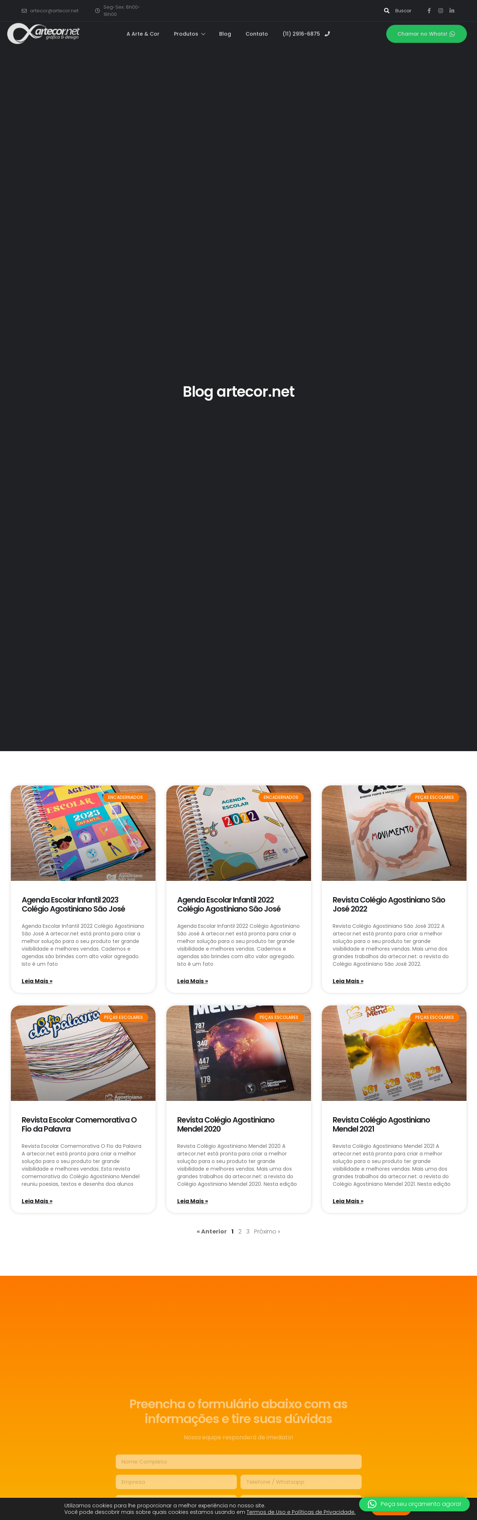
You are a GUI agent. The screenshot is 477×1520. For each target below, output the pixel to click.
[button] (414, 1504)
